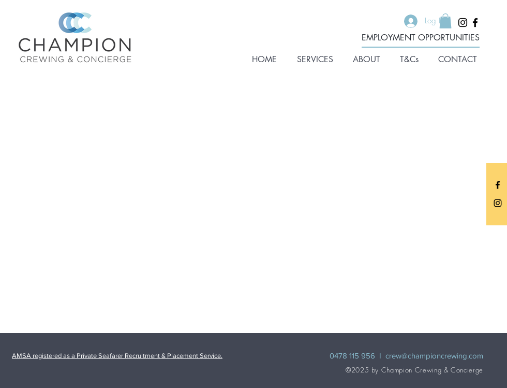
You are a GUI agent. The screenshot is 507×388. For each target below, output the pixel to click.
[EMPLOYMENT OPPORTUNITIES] (421, 38)
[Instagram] (463, 22)
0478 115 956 (352, 355)
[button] (315, 59)
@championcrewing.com (442, 355)
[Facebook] (475, 22)
